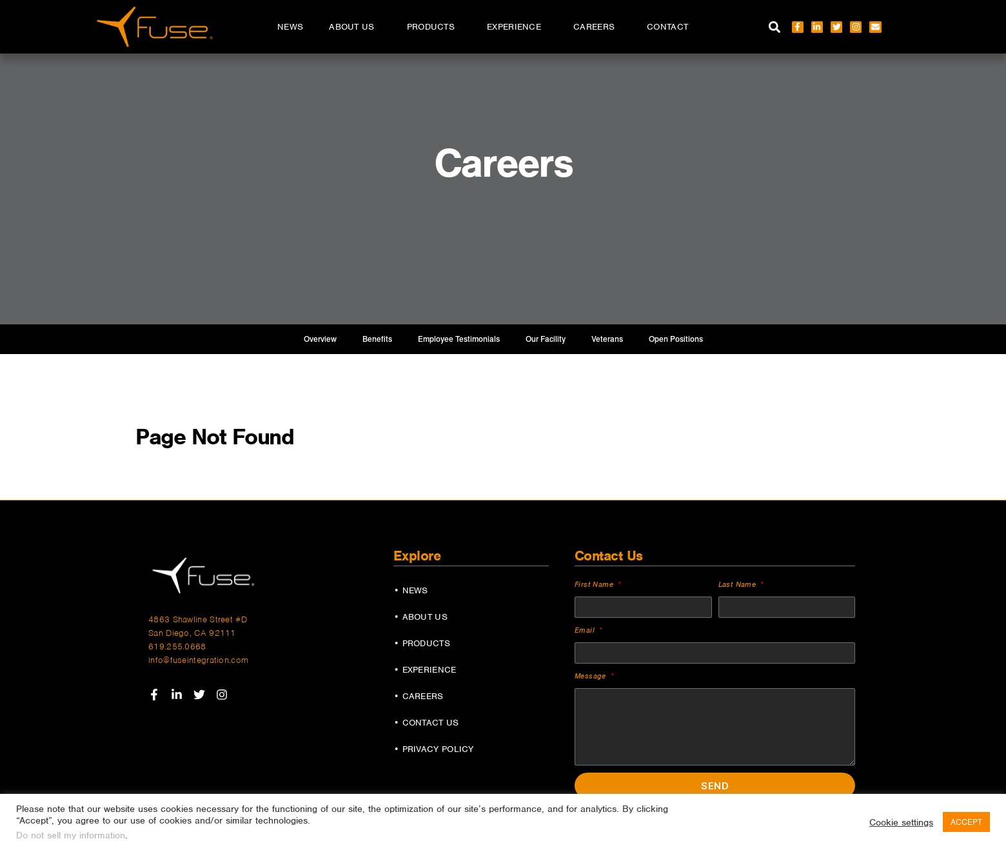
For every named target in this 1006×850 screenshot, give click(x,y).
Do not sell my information (70, 835)
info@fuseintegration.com (198, 660)
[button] (774, 26)
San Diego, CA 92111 (192, 633)
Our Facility (546, 339)
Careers (597, 27)
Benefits (377, 339)
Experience (517, 27)
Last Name (738, 584)
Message (592, 676)
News (290, 26)
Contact (667, 26)
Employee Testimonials (459, 339)
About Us (354, 27)
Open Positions (676, 339)
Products (434, 27)
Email (586, 630)
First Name (595, 584)
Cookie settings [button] (901, 822)
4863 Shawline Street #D (197, 619)
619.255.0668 (177, 646)
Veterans (607, 339)
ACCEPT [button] (966, 821)
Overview (320, 339)
